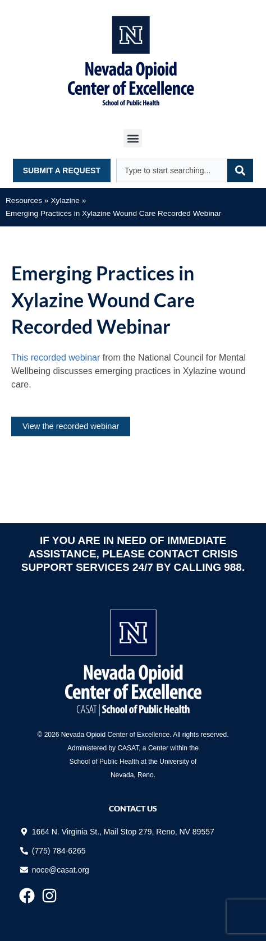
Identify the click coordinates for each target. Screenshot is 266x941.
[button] (132, 138)
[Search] (240, 170)
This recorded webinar (57, 357)
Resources (24, 200)
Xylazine (65, 200)
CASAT (128, 748)
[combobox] (171, 170)
